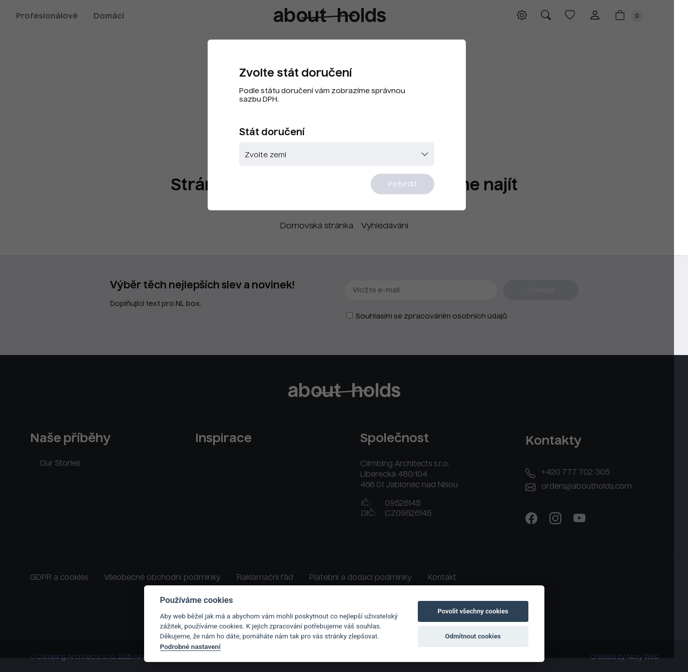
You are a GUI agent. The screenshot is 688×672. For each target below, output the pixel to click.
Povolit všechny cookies (472, 611)
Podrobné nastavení (190, 646)
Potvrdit (405, 185)
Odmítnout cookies (472, 636)
